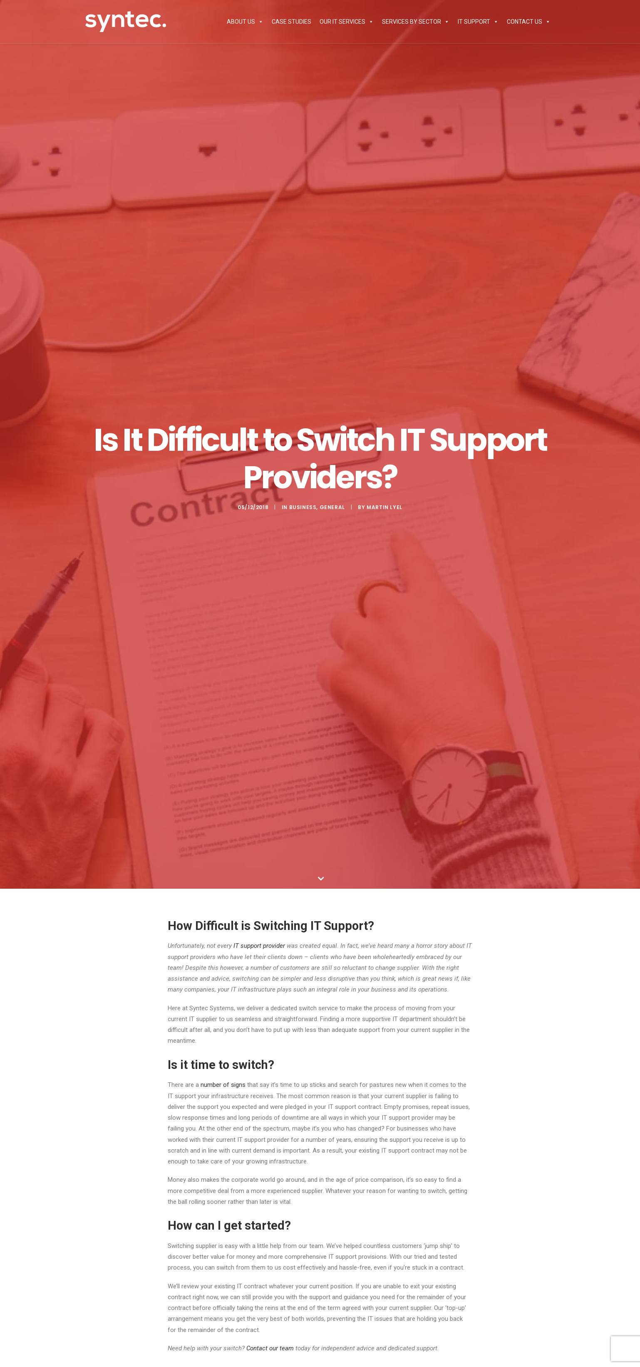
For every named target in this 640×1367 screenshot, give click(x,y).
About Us (245, 21)
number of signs (223, 1085)
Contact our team (270, 1348)
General (332, 507)
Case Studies (291, 21)
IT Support (478, 21)
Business (303, 507)
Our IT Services (347, 21)
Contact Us (529, 21)
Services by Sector (415, 21)
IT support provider (259, 945)
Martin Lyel (384, 507)
